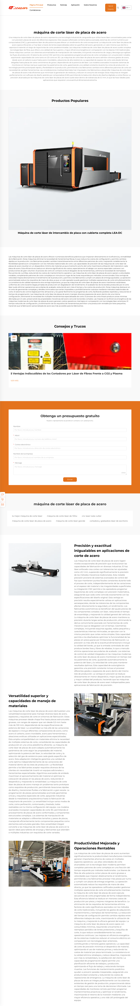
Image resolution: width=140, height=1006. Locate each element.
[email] (2, 504)
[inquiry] (2, 494)
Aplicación (75, 5)
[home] (18, 7)
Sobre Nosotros (90, 5)
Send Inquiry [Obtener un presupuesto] (111, 7)
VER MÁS (14, 381)
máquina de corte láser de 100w (62, 516)
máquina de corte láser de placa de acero (31, 521)
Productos (51, 5)
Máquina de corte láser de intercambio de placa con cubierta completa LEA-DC (70, 232)
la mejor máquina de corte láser (27, 516)
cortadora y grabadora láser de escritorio (109, 521)
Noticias (63, 5)
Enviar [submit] (70, 479)
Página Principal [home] (36, 5)
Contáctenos (35, 10)
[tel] (2, 499)
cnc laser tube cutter (91, 516)
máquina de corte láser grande (70, 521)
